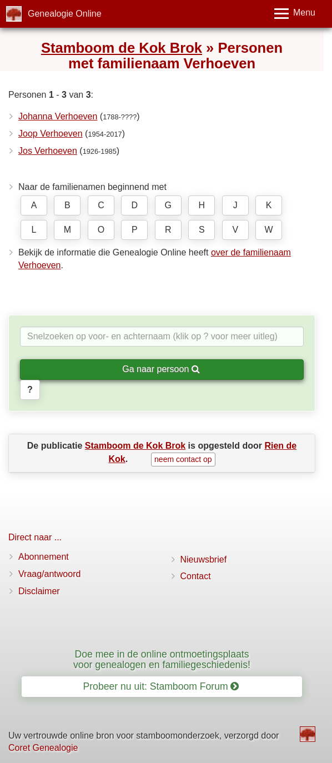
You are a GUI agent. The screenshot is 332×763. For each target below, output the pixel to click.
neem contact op (183, 459)
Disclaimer (39, 591)
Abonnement (43, 556)
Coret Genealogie (43, 747)
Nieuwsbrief (203, 559)
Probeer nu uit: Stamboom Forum (161, 686)
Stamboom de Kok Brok (121, 48)
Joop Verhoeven (50, 133)
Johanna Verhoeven (57, 116)
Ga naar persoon (161, 369)
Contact (195, 576)
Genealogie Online (65, 13)
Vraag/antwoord (49, 574)
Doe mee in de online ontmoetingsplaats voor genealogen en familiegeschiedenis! (161, 659)
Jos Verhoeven (47, 150)
